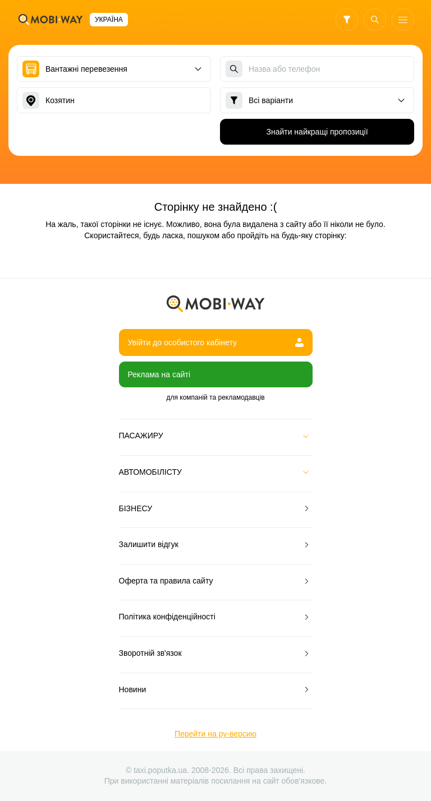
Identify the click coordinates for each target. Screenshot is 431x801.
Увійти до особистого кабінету (216, 342)
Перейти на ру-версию (215, 733)
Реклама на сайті (159, 374)
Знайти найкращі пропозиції (317, 131)
